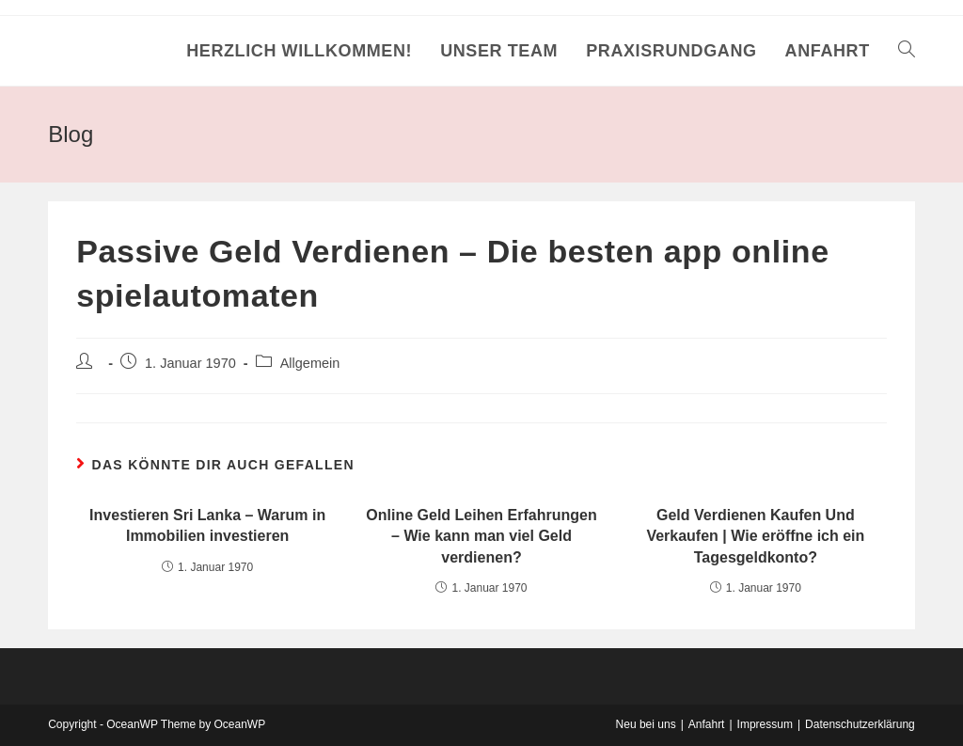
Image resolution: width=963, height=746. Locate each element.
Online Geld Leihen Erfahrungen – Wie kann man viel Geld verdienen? (481, 536)
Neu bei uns (646, 724)
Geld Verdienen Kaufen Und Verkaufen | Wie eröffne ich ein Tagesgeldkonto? (755, 536)
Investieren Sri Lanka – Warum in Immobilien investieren (207, 525)
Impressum (765, 724)
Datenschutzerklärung (860, 724)
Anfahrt (706, 724)
